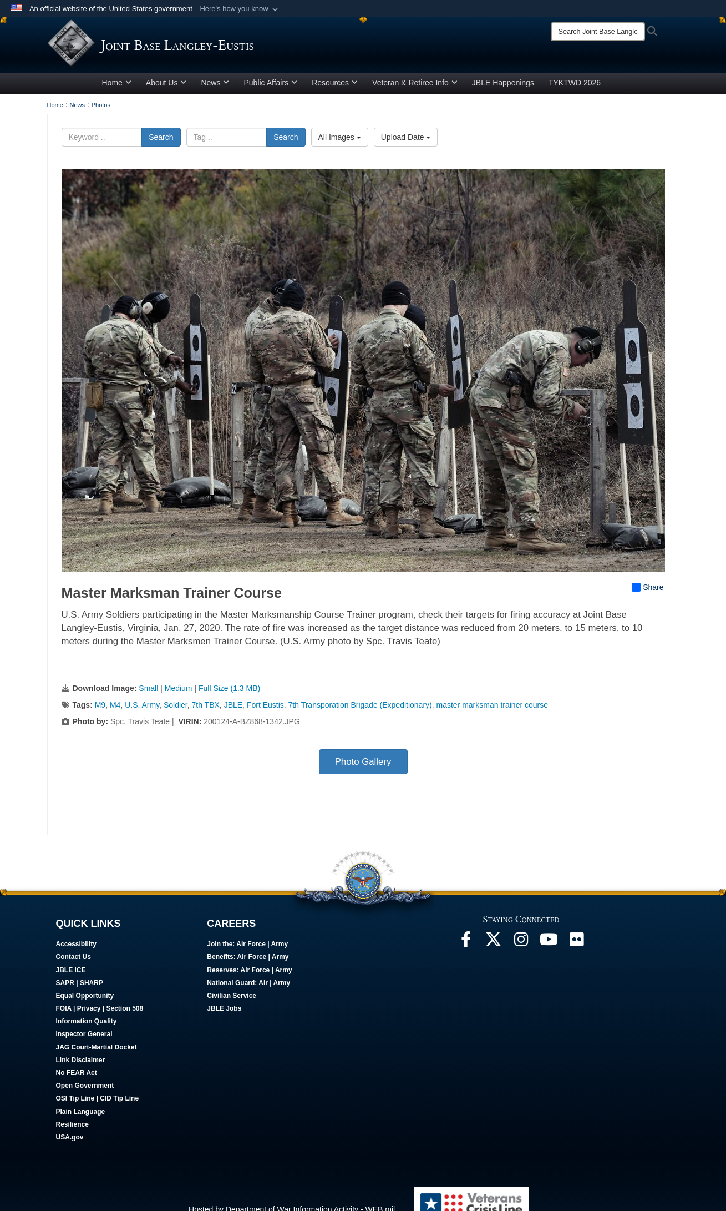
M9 (100, 713)
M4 (115, 713)
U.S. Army (142, 713)
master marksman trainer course (492, 713)
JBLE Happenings (503, 90)
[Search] (598, 31)
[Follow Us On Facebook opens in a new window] (466, 950)
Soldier (175, 713)
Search (161, 144)
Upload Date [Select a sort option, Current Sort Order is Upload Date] (406, 144)
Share (647, 595)
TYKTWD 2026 (575, 90)
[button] (240, 8)
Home (116, 90)
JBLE (233, 713)
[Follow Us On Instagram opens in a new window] (521, 950)
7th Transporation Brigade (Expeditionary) (360, 713)
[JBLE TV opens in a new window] (549, 950)
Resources (335, 90)
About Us (166, 90)
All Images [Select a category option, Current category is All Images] (339, 144)
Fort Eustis (265, 713)
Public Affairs (270, 90)
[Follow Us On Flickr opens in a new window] (577, 950)
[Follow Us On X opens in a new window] (493, 950)
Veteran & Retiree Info (415, 90)
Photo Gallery (363, 770)
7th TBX (206, 713)
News (215, 90)
